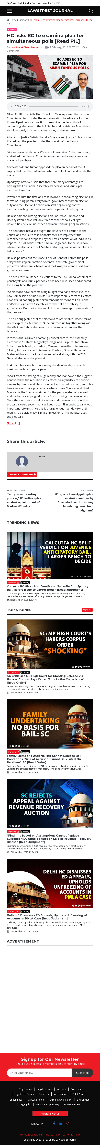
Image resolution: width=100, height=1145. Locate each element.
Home (12, 20)
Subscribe (82, 1073)
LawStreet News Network (26, 47)
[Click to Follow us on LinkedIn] (60, 1123)
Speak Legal (16, 1099)
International (61, 1094)
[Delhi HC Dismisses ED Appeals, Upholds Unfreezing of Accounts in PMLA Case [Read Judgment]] (50, 883)
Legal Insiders (44, 1089)
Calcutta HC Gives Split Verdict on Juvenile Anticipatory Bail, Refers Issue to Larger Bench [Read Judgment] (47, 588)
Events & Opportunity (47, 1104)
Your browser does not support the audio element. (50, 106)
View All (87, 610)
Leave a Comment (22, 474)
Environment (83, 1099)
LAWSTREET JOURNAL (50, 10)
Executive (76, 1089)
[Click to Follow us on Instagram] (67, 1123)
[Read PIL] (13, 423)
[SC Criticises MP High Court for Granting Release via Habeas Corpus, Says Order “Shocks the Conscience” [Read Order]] (50, 644)
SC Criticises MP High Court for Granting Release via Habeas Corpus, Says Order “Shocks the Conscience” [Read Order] (45, 679)
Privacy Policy (53, 1134)
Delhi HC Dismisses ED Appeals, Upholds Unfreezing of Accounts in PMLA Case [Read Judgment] (47, 917)
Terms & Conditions (31, 1134)
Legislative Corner (24, 1094)
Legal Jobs (25, 1104)
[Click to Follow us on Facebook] (54, 1123)
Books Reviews (72, 1104)
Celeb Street (79, 1094)
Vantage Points (36, 1099)
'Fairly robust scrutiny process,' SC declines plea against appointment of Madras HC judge (24, 500)
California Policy (72, 1134)
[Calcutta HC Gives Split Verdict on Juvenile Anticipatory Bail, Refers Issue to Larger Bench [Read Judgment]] (50, 555)
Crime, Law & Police (60, 1099)
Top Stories (25, 1089)
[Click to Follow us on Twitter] (48, 1123)
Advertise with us (50, 1113)
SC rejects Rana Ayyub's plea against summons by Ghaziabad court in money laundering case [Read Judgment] (73, 502)
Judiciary (23, 20)
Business (44, 1094)
